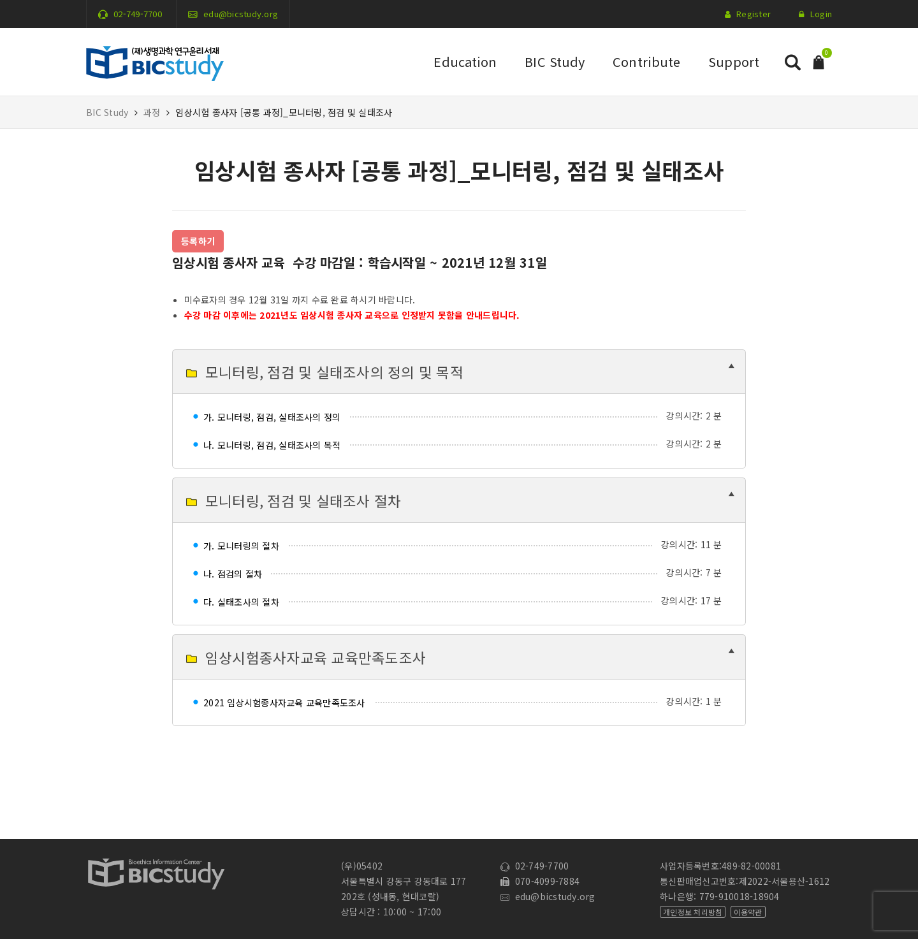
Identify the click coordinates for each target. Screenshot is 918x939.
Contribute (646, 61)
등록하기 (198, 241)
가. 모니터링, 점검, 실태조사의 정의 (271, 417)
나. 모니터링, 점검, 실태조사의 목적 (271, 445)
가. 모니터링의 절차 (241, 545)
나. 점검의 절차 (232, 573)
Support (733, 61)
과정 (152, 112)
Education (465, 61)
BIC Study (555, 61)
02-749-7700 (137, 14)
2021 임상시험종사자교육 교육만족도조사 (284, 702)
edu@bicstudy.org (240, 14)
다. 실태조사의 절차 (241, 601)
